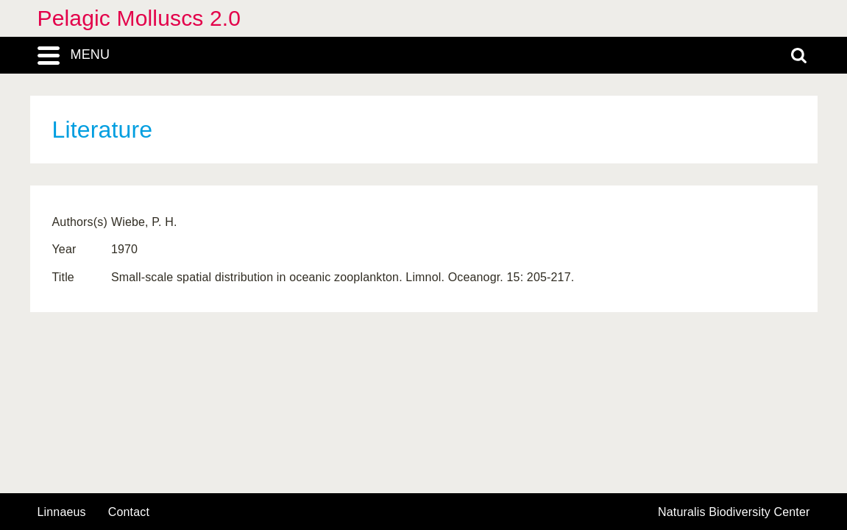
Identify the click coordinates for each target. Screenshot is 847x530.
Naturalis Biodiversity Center (734, 512)
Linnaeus (62, 512)
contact (128, 512)
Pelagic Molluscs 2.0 (139, 18)
